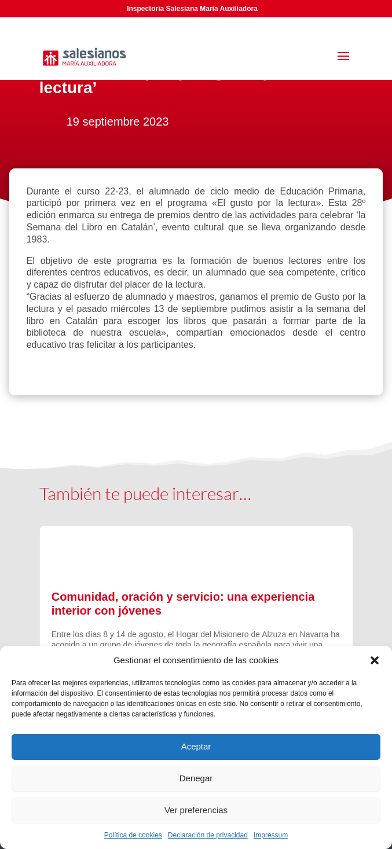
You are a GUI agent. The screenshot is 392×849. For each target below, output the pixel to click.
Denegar (196, 778)
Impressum (271, 835)
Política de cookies (133, 835)
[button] (374, 660)
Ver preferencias (196, 810)
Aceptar (196, 746)
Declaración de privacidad (208, 835)
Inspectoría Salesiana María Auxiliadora (192, 9)
